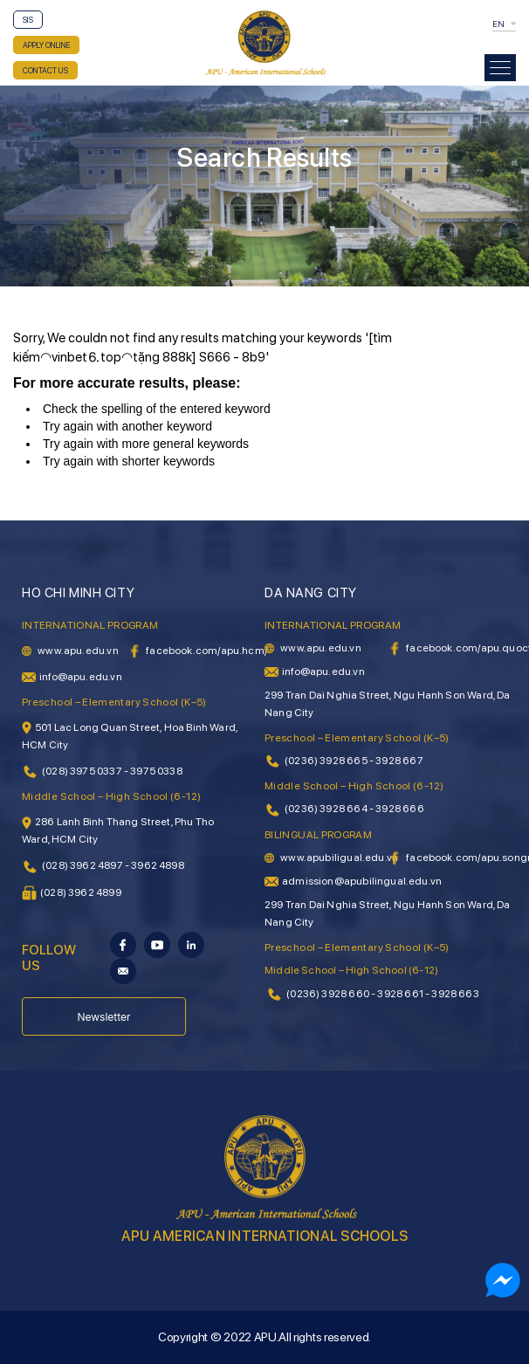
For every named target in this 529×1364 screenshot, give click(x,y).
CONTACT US (45, 70)
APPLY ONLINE (46, 45)
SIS (28, 19)
